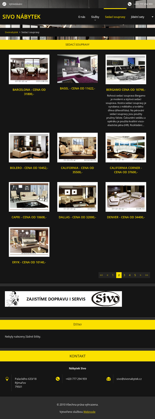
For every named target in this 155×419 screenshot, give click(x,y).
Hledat (4, 4)
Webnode (89, 412)
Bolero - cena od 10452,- (29, 168)
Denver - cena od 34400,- (126, 217)
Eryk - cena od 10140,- (29, 262)
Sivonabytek (11, 32)
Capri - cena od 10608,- (29, 217)
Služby (95, 17)
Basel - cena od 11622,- (77, 88)
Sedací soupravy (115, 17)
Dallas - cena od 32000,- (77, 217)
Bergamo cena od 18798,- (126, 90)
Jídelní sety (137, 17)
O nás (81, 17)
